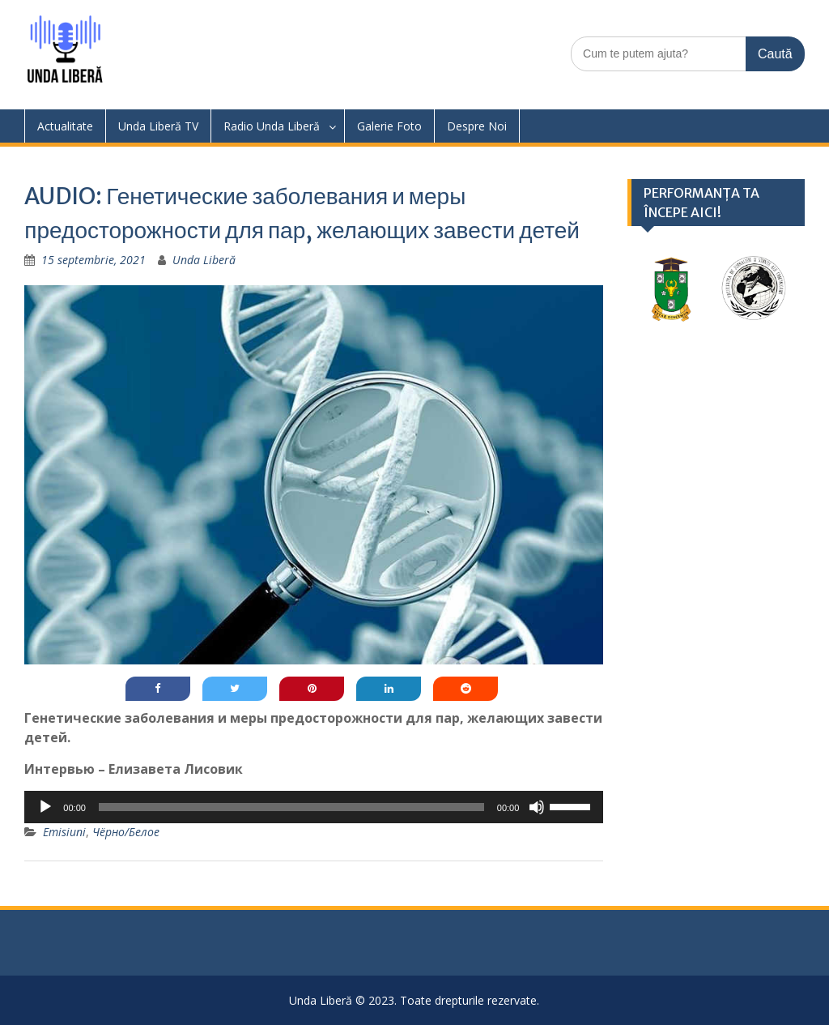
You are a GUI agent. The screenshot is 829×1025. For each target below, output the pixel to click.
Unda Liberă (204, 259)
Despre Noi (477, 126)
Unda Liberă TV (158, 126)
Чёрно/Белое (125, 831)
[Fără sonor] (537, 807)
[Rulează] (45, 807)
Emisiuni (64, 831)
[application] (313, 807)
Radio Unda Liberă (271, 126)
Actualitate (65, 126)
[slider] (291, 807)
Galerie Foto (389, 126)
